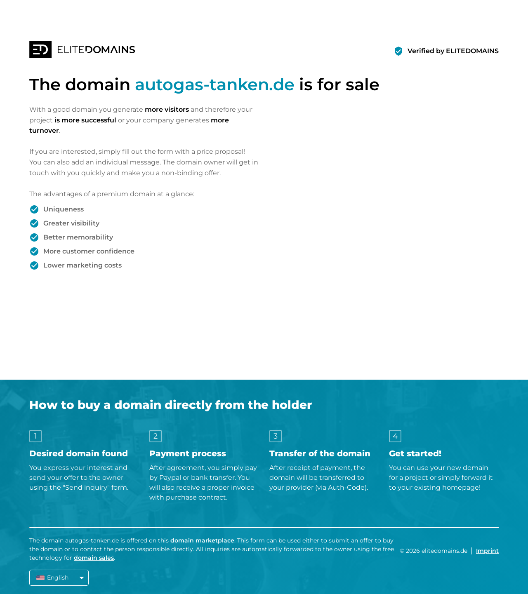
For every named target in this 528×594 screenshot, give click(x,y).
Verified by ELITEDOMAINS (453, 51)
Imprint (487, 550)
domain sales (94, 557)
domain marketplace (202, 540)
